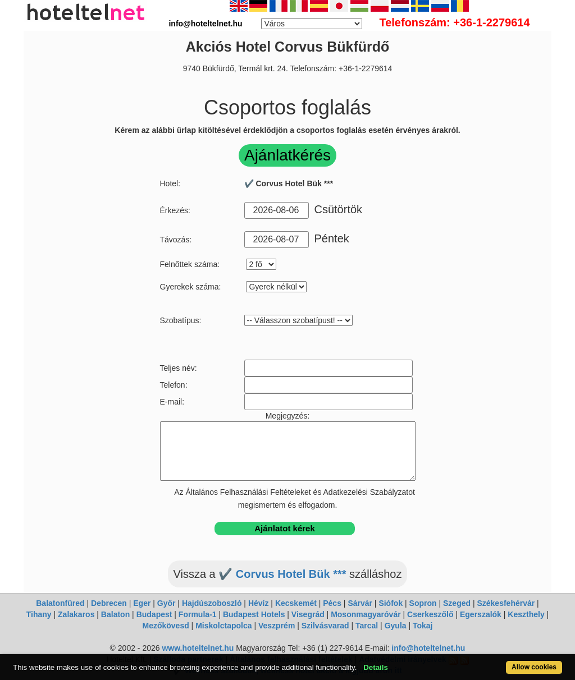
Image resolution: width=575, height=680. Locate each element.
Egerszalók (480, 614)
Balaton (115, 614)
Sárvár (360, 603)
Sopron (423, 603)
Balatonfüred (60, 603)
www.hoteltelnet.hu (198, 648)
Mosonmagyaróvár (365, 614)
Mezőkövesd (165, 625)
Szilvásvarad (325, 625)
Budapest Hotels (254, 614)
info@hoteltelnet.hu (428, 648)
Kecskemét (296, 603)
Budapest (154, 614)
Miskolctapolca (223, 625)
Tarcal (366, 625)
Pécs (332, 603)
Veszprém (276, 625)
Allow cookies (534, 667)
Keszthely (526, 614)
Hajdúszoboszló (212, 603)
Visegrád (308, 614)
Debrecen (109, 603)
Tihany (39, 614)
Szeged (457, 603)
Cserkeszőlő (430, 614)
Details (375, 667)
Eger (141, 603)
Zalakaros (76, 614)
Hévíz (258, 603)
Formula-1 (198, 614)
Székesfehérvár (506, 603)
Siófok (390, 603)
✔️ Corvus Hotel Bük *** (282, 574)
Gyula (396, 625)
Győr (166, 603)
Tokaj (423, 625)
